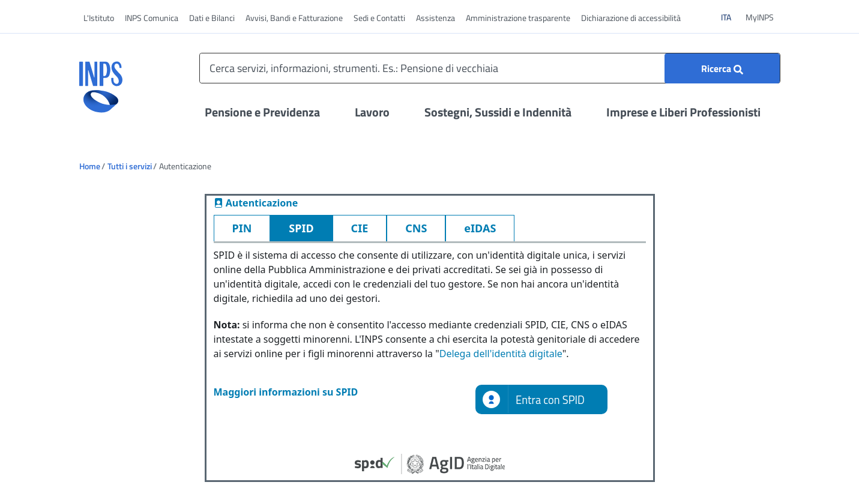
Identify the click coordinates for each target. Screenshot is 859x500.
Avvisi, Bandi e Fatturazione (294, 17)
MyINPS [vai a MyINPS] (760, 17)
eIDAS (480, 228)
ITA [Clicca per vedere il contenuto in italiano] (731, 16)
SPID (301, 228)
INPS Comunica (151, 17)
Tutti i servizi (129, 166)
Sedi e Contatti (379, 17)
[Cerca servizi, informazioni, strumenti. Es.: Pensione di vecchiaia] (490, 68)
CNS (416, 228)
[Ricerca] (722, 68)
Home (89, 166)
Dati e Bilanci (212, 17)
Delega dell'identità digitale (500, 353)
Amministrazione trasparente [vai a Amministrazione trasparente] (518, 17)
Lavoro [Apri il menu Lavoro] (372, 112)
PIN (242, 228)
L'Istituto (98, 17)
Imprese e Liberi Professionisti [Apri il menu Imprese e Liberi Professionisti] (683, 112)
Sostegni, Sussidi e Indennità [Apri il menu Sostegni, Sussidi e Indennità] (497, 112)
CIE (360, 228)
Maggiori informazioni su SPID (286, 392)
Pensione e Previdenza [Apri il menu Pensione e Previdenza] (262, 112)
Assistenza (435, 17)
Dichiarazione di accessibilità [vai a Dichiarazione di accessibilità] (631, 17)
